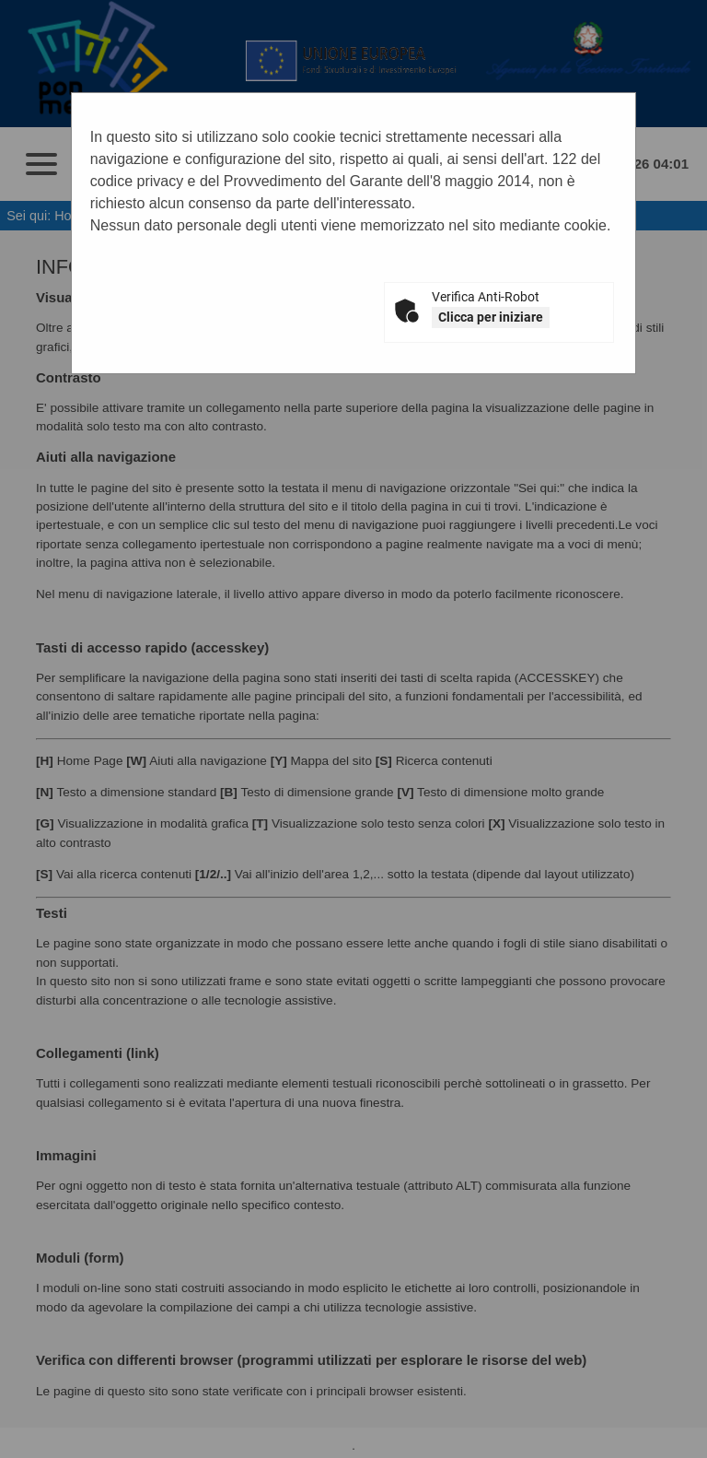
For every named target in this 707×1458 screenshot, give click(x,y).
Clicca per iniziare (490, 317)
